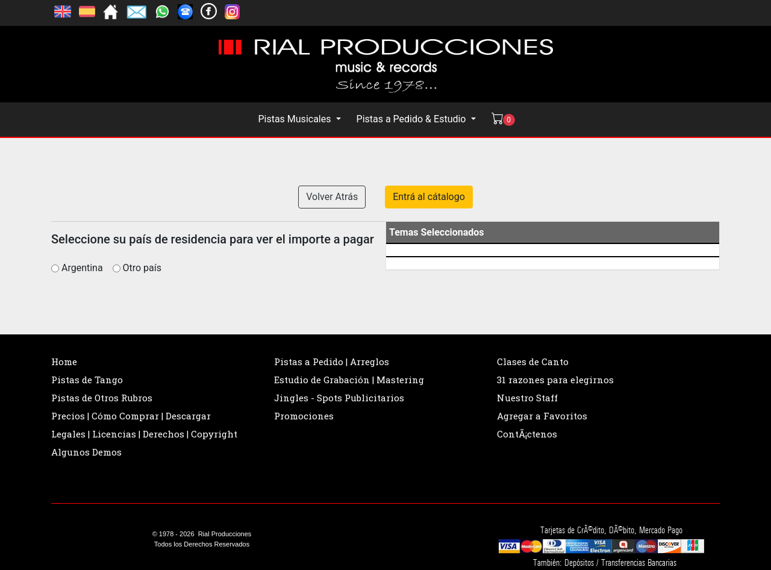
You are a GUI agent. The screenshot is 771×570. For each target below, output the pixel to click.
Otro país (142, 268)
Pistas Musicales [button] (295, 119)
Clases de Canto (533, 361)
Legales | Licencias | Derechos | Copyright (144, 434)
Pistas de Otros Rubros (101, 398)
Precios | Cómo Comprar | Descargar (131, 416)
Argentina (85, 268)
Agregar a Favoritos (542, 416)
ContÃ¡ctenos (527, 434)
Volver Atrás (332, 196)
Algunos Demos (86, 452)
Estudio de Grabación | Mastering (349, 380)
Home (64, 361)
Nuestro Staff (527, 398)
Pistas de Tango (87, 380)
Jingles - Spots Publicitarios (339, 398)
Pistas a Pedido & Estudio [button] (413, 119)
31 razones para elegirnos (555, 380)
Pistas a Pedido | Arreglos (331, 361)
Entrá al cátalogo (429, 196)
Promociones (304, 416)
